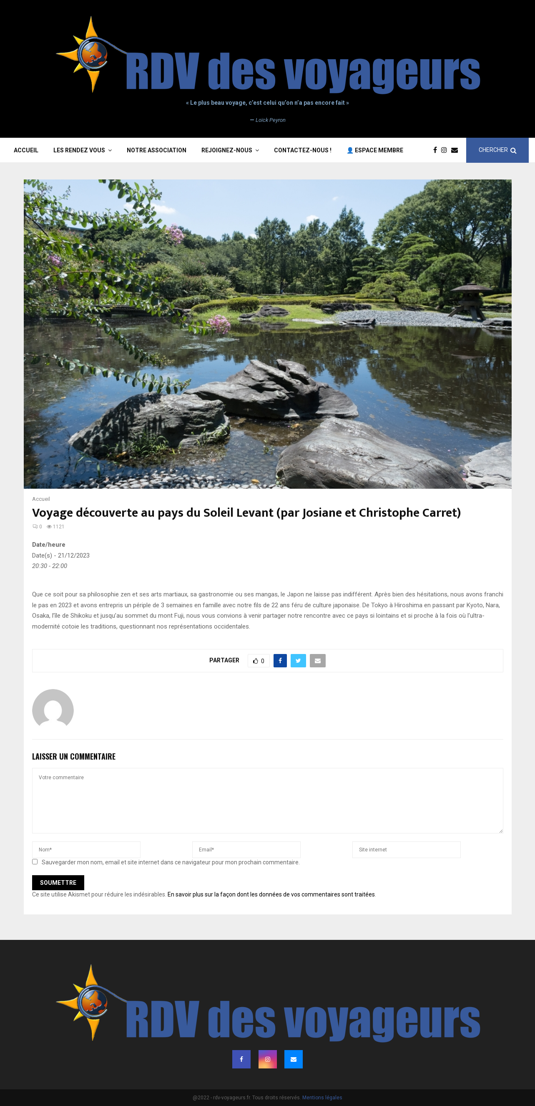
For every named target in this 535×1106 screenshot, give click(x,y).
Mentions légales (322, 1098)
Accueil (26, 150)
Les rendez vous (79, 150)
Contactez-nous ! (303, 150)
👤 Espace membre (375, 150)
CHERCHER (498, 150)
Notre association (156, 150)
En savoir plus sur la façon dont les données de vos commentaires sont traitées (271, 894)
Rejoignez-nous (226, 150)
